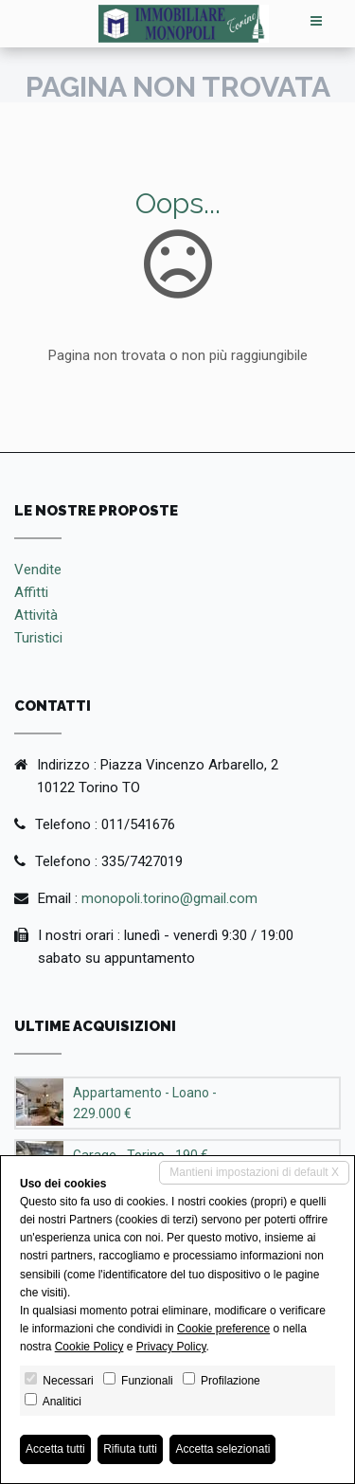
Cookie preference (223, 1328)
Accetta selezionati (222, 1449)
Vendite (38, 569)
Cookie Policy (89, 1346)
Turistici (38, 637)
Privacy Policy (171, 1346)
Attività (36, 615)
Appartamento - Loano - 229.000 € (145, 1103)
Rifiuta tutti (130, 1449)
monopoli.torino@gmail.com (169, 898)
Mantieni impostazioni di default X (254, 1172)
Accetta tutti (55, 1449)
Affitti (31, 592)
